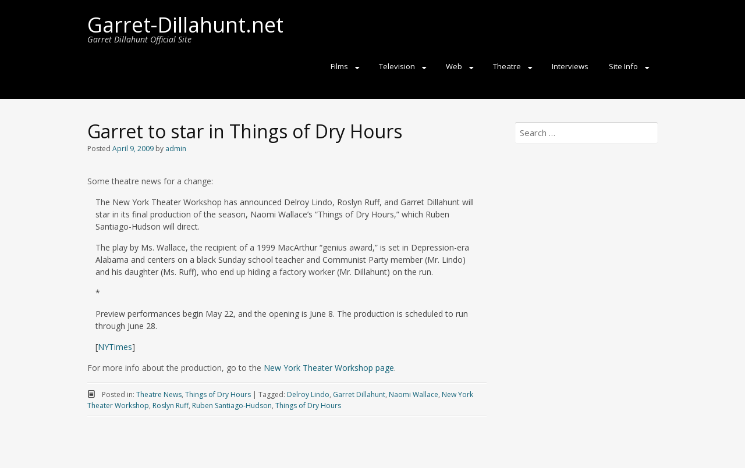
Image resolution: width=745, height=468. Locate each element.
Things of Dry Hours (218, 394)
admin (175, 148)
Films (339, 66)
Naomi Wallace (413, 394)
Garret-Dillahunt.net (185, 24)
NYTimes (115, 346)
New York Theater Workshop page (329, 367)
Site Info (623, 66)
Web (454, 66)
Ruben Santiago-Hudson (232, 405)
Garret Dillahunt (359, 394)
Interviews (570, 66)
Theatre (507, 66)
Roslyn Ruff (170, 405)
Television (397, 66)
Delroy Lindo (308, 394)
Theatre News (159, 394)
